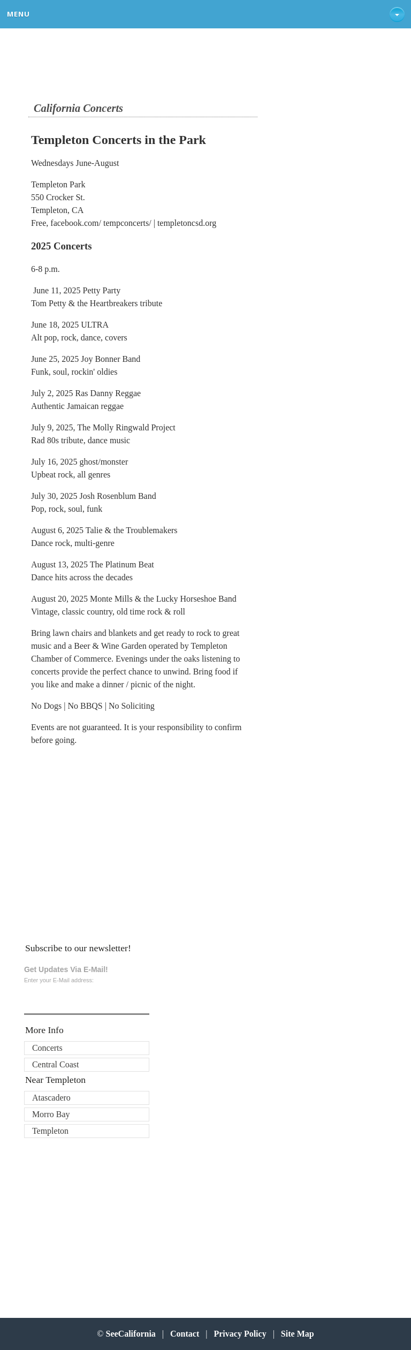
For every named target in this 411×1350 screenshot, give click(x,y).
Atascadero (51, 1097)
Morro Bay (51, 1114)
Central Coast (55, 1064)
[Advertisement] (101, 841)
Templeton (50, 1130)
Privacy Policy (240, 1333)
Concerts (47, 1047)
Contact (184, 1333)
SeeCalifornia (131, 1333)
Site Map (297, 1333)
